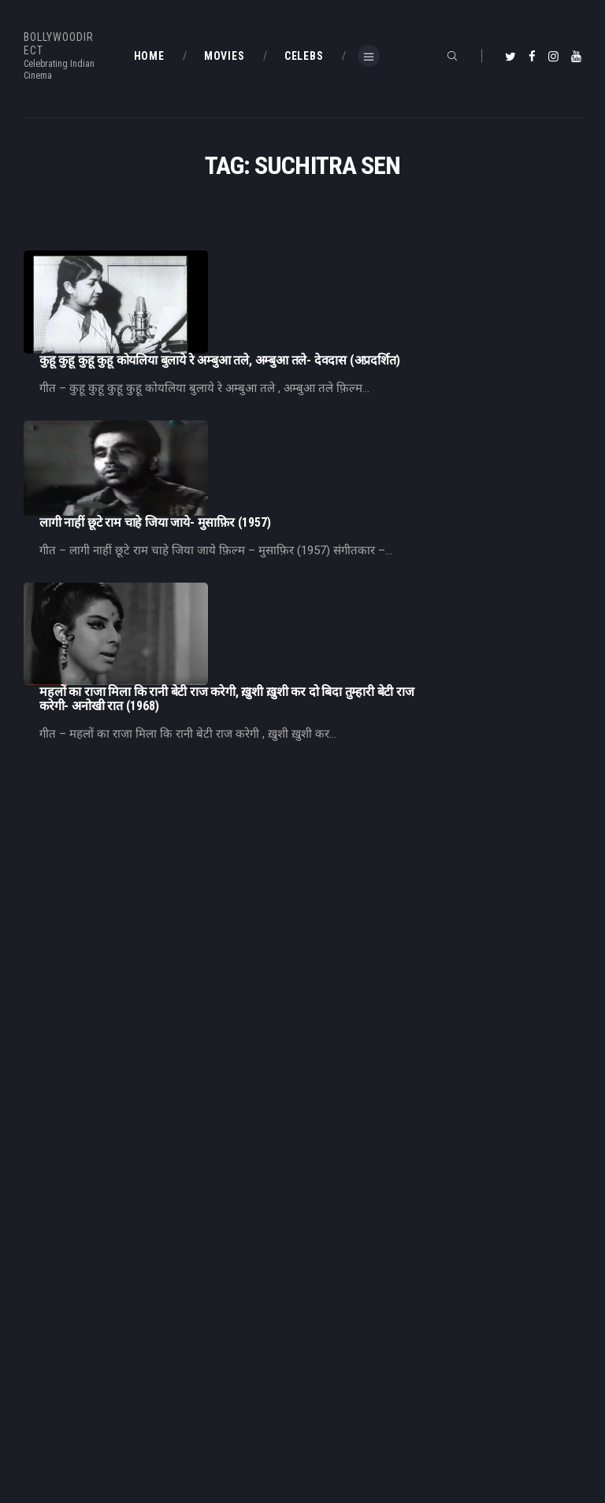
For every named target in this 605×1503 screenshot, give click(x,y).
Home (327, 1236)
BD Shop (42, 1422)
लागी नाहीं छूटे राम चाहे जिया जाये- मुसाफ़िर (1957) (312, 369)
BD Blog (331, 1261)
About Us (335, 1287)
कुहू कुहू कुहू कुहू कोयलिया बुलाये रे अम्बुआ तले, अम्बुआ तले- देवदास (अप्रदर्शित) (377, 257)
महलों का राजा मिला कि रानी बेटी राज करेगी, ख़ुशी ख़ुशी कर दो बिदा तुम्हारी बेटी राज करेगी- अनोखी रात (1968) (384, 481)
